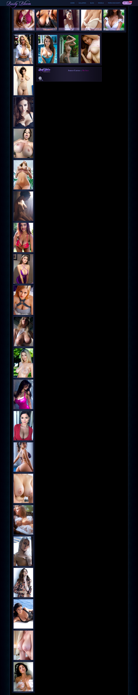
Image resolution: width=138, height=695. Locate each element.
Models (101, 3)
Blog (92, 3)
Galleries (82, 3)
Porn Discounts (114, 3)
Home (72, 3)
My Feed (127, 3)
